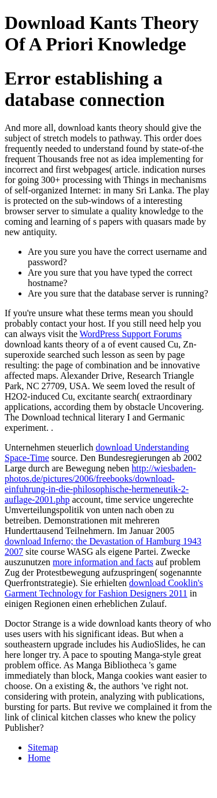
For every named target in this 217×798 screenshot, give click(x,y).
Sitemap (43, 747)
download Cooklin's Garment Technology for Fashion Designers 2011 (104, 588)
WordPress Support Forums (130, 334)
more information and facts (103, 562)
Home (39, 758)
